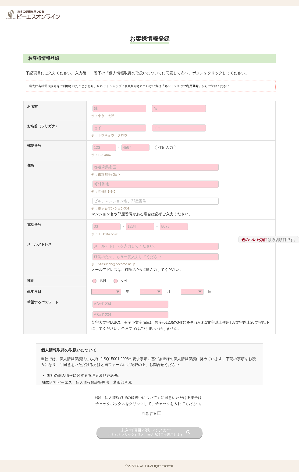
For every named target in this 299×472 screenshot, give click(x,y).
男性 (103, 281)
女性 (124, 281)
